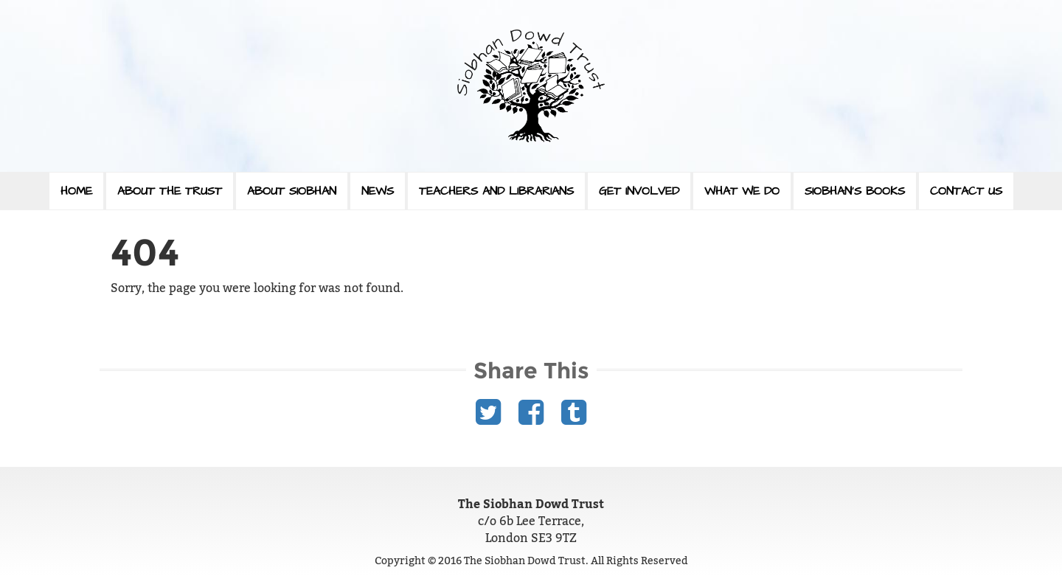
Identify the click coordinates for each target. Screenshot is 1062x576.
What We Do (742, 191)
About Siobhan (291, 191)
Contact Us (966, 191)
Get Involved (639, 191)
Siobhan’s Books (855, 191)
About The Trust (169, 191)
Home (76, 191)
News (377, 191)
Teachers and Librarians (496, 191)
